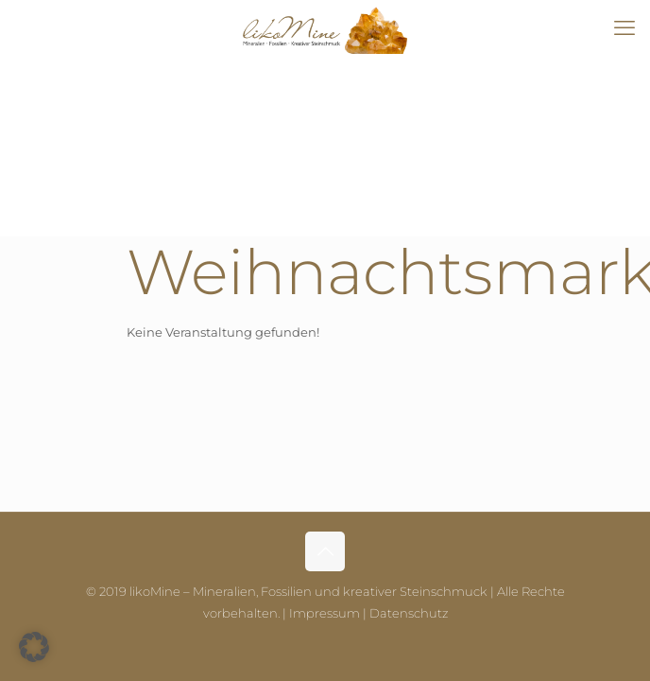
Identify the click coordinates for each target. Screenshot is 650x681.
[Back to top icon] (325, 551)
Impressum (324, 612)
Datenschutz (408, 612)
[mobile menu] (624, 28)
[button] (34, 647)
